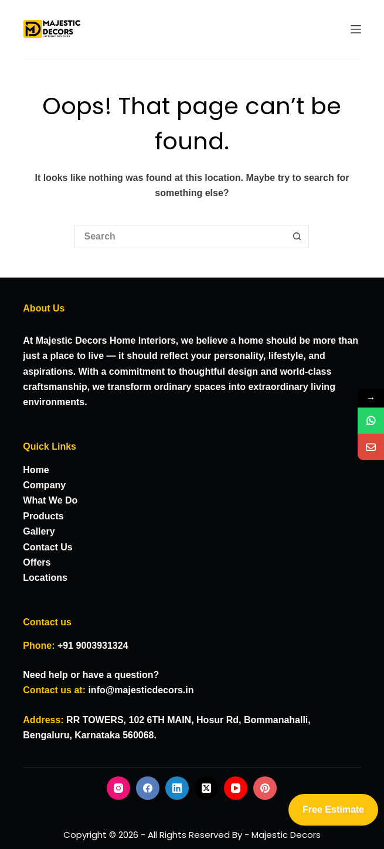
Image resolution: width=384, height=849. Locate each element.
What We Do (50, 500)
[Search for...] (180, 236)
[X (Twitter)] (206, 788)
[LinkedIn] (177, 788)
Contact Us (47, 547)
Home (36, 470)
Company (44, 485)
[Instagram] (118, 788)
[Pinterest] (265, 788)
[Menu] (356, 29)
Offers (36, 562)
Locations (45, 578)
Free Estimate (333, 809)
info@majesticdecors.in (140, 690)
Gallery (39, 531)
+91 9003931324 (92, 646)
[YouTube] (235, 788)
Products (43, 516)
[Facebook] (147, 788)
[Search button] (297, 236)
